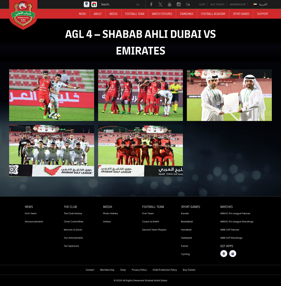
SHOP (202, 4)
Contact (90, 269)
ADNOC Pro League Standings (237, 221)
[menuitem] (260, 4)
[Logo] (27, 15)
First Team (31, 213)
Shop (123, 269)
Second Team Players (154, 229)
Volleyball (186, 237)
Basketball (187, 221)
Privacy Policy (139, 269)
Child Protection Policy (165, 269)
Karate (185, 213)
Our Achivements (73, 237)
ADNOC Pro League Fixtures (235, 213)
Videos (107, 221)
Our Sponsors (71, 246)
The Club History (73, 213)
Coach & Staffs (150, 221)
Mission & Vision (73, 229)
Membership (107, 269)
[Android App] (223, 253)
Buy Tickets (189, 269)
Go (137, 4)
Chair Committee (73, 221)
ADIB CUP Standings (231, 237)
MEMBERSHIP (238, 4)
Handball (186, 229)
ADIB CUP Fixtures (229, 229)
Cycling (185, 254)
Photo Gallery (110, 213)
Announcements (34, 221)
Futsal (184, 246)
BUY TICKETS (217, 4)
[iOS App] (232, 253)
